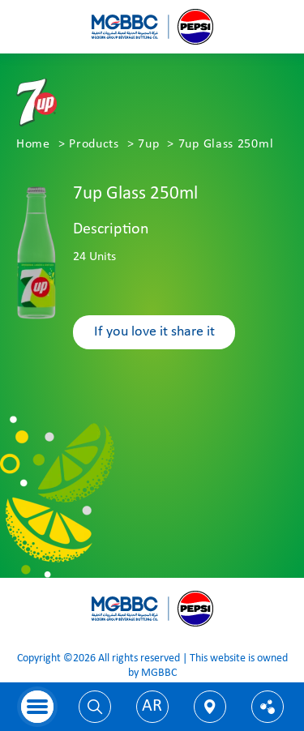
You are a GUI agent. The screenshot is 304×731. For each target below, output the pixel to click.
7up (148, 144)
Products (94, 144)
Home (33, 144)
